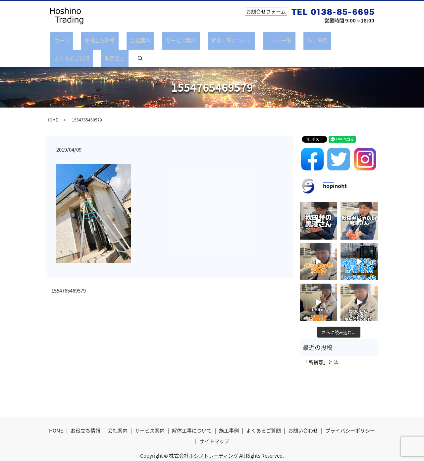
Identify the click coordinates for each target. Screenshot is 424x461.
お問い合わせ (303, 412)
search (365, 40)
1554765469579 (68, 272)
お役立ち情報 (96, 40)
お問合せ (346, 40)
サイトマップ (214, 423)
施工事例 (275, 40)
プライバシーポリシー (350, 412)
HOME (52, 102)
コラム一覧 (245, 40)
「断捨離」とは (320, 344)
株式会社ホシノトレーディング (203, 437)
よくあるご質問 (310, 40)
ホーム (66, 40)
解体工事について (205, 40)
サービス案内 (162, 40)
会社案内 (129, 40)
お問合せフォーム (266, 11)
